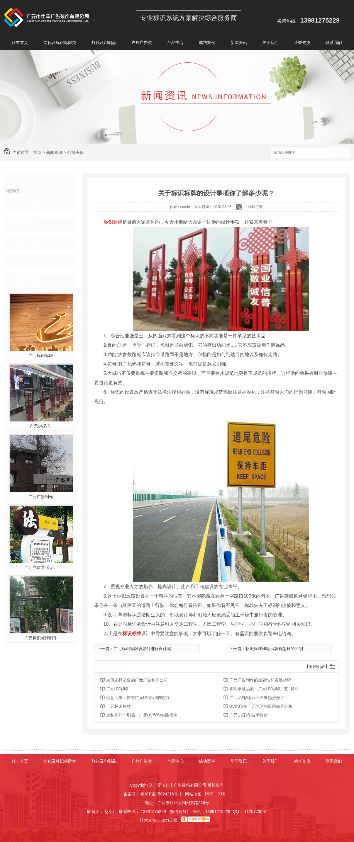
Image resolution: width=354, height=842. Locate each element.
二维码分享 (253, 207)
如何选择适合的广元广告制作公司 (137, 680)
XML (223, 794)
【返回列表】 (317, 666)
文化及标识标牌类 (59, 43)
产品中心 (175, 43)
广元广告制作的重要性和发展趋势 (260, 680)
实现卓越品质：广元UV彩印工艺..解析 (264, 688)
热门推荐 (23, 280)
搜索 (340, 152)
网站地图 (193, 794)
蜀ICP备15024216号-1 (161, 794)
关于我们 (270, 43)
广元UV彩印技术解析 (248, 715)
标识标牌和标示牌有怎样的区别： (276, 648)
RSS (210, 794)
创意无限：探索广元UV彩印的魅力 (137, 697)
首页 (37, 152)
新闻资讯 (239, 43)
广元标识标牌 (40, 355)
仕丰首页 (20, 43)
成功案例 (207, 43)
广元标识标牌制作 (40, 638)
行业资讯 (23, 224)
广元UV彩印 (41, 426)
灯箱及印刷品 (104, 43)
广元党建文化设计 (40, 567)
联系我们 (334, 43)
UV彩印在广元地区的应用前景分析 (260, 706)
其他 (18, 262)
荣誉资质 (302, 43)
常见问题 (23, 243)
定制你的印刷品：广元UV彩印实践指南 (141, 715)
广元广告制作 (40, 496)
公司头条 (75, 152)
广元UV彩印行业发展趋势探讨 (256, 697)
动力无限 (169, 820)
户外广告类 (141, 43)
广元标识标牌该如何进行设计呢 (142, 648)
